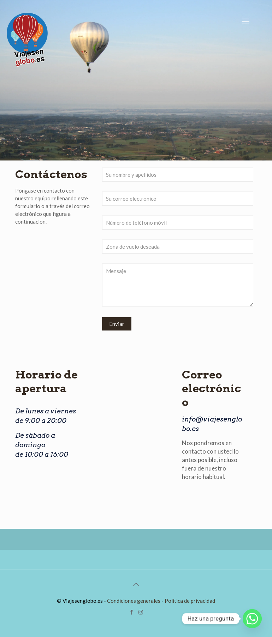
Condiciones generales (133, 600)
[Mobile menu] (246, 21)
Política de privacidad (190, 600)
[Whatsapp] (252, 618)
